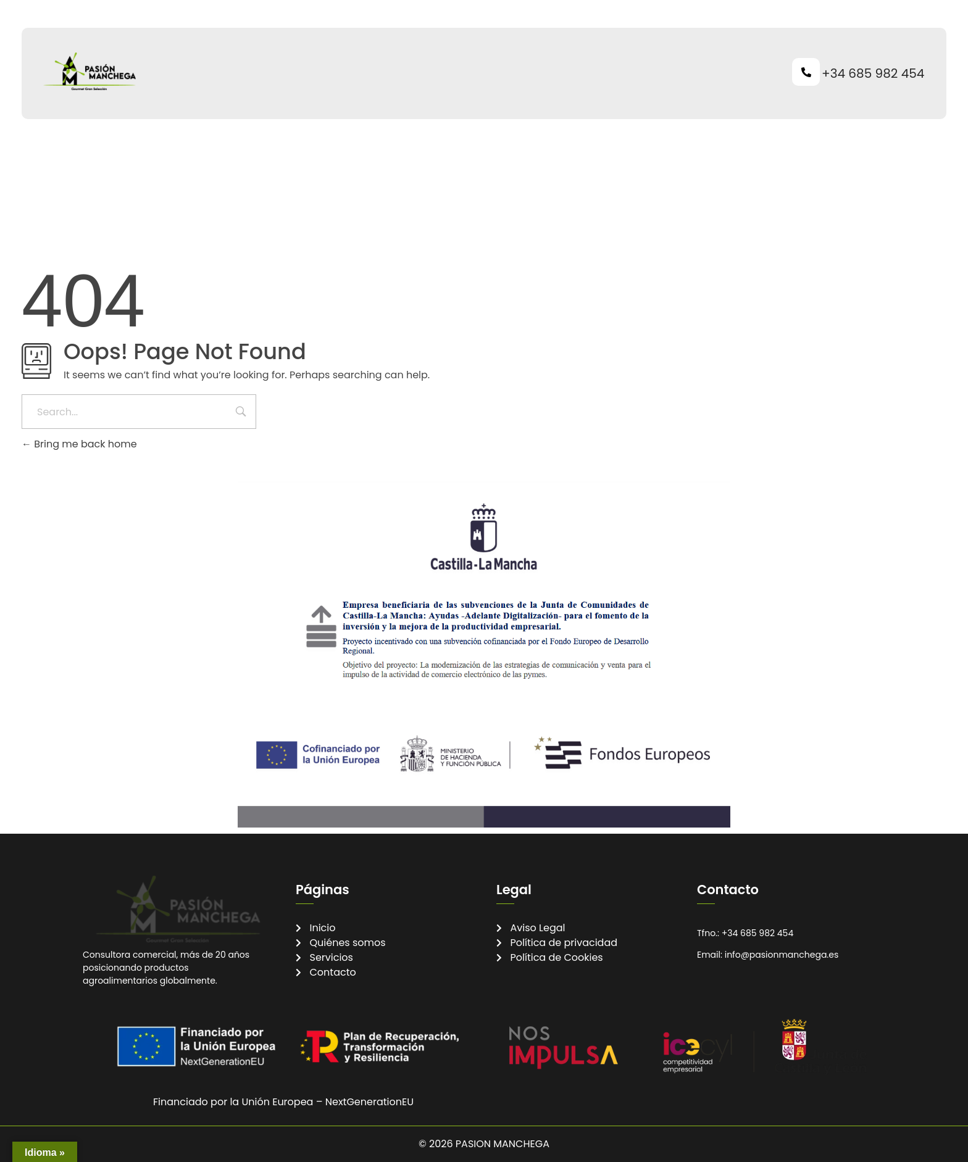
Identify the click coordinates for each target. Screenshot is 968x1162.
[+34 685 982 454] (806, 72)
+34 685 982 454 (873, 73)
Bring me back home (79, 444)
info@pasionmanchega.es (782, 954)
